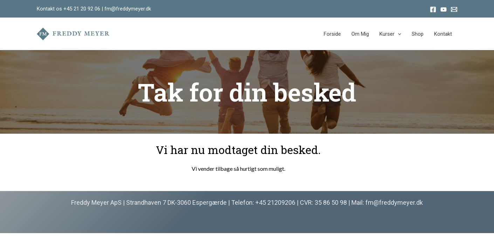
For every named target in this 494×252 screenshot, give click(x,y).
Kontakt (443, 34)
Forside (332, 34)
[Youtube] (443, 9)
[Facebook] (433, 9)
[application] (397, 34)
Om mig (360, 34)
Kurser (390, 34)
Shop (418, 34)
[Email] (454, 9)
